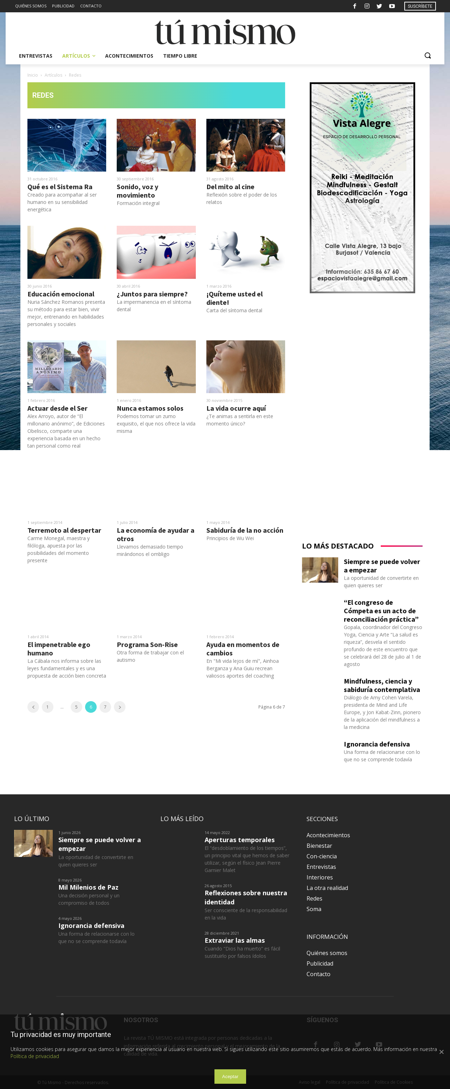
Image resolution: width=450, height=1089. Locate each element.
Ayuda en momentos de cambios (242, 648)
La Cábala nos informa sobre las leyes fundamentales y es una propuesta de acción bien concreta (66, 668)
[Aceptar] (441, 1051)
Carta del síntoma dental (234, 310)
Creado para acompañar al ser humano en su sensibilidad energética (62, 202)
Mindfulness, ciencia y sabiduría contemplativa (382, 685)
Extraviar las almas (235, 940)
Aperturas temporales (240, 839)
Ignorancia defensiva (377, 743)
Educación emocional (60, 293)
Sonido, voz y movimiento (137, 190)
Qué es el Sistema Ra (59, 186)
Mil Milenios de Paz (88, 887)
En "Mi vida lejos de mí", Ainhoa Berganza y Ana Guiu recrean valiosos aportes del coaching (242, 668)
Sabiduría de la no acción (244, 530)
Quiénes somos (327, 953)
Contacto (318, 974)
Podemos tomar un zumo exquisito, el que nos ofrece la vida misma (156, 423)
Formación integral (138, 203)
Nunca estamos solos (150, 408)
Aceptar (230, 1076)
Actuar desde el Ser (57, 408)
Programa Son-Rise (147, 644)
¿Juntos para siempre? (152, 293)
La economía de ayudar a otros (155, 534)
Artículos (53, 75)
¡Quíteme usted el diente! (234, 298)
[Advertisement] (362, 409)
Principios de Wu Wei (230, 538)
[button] (427, 55)
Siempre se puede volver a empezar (382, 565)
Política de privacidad (35, 1056)
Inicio (32, 75)
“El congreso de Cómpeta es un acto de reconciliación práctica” (381, 610)
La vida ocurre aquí (236, 408)
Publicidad (320, 963)
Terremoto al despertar (64, 530)
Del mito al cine (230, 186)
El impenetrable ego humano (58, 648)
